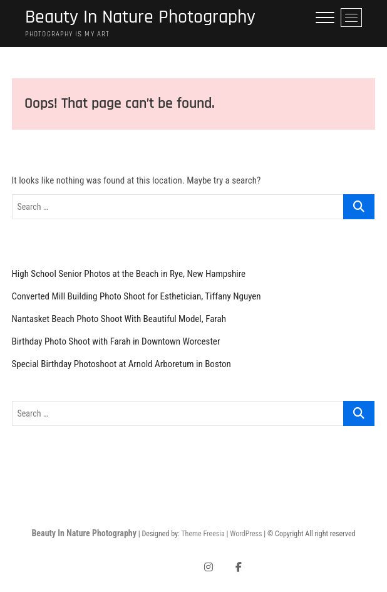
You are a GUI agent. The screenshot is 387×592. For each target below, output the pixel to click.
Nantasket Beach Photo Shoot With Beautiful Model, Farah (119, 319)
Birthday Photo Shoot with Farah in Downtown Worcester (116, 341)
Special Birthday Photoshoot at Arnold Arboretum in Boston (121, 364)
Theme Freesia (202, 533)
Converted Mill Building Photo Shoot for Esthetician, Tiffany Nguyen (136, 296)
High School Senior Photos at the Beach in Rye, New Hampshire (129, 273)
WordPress (246, 533)
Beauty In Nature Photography (140, 17)
